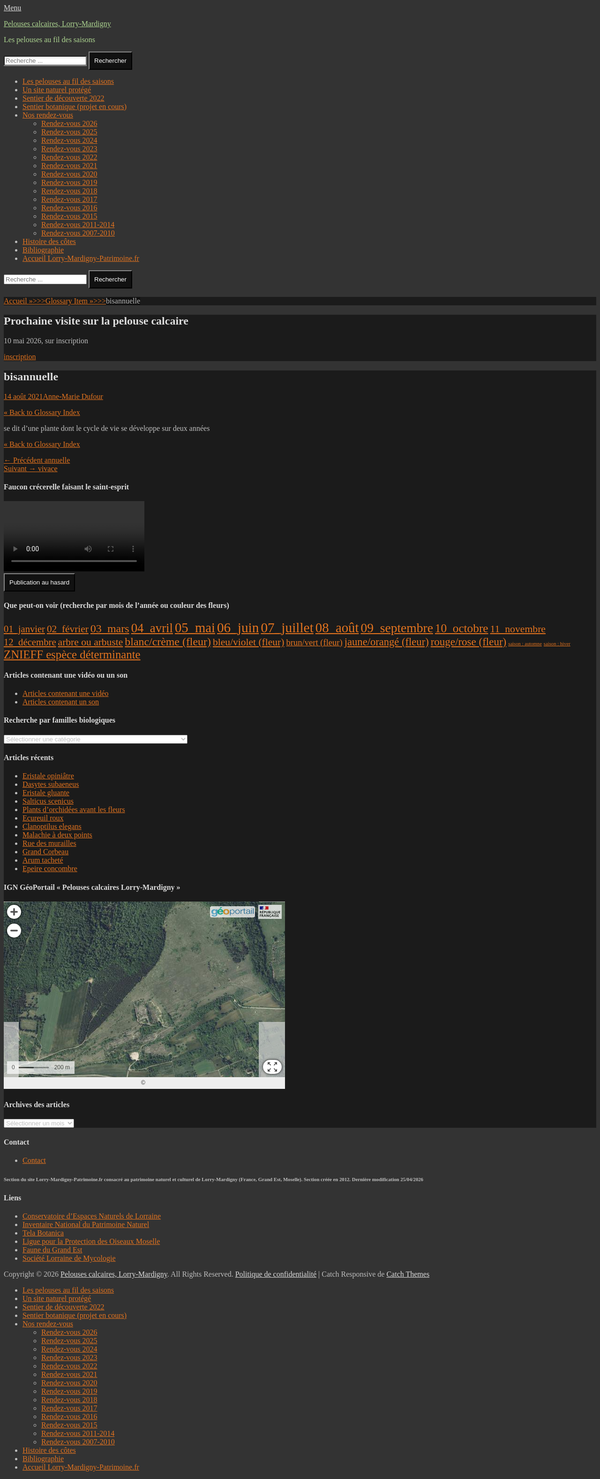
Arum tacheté (42, 860)
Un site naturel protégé (56, 90)
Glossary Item (75, 301)
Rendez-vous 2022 (69, 157)
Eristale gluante (45, 793)
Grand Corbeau (45, 852)
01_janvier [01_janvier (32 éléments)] (24, 629)
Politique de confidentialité (275, 1274)
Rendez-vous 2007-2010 (78, 233)
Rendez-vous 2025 (69, 132)
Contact (34, 1160)
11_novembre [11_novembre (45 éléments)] (518, 629)
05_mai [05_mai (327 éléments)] (195, 627)
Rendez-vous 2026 (69, 123)
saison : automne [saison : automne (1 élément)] (525, 643)
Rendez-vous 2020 (69, 174)
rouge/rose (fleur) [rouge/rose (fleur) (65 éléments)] (469, 642)
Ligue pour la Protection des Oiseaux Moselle (91, 1241)
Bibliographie (43, 250)
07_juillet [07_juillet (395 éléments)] (287, 627)
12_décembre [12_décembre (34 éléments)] (30, 642)
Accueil (24, 301)
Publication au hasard (39, 582)
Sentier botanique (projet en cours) (74, 107)
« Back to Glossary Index (42, 412)
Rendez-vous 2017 (69, 199)
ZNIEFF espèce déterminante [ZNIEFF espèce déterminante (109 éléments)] (72, 654)
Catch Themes (407, 1274)
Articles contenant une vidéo (65, 693)
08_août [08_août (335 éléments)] (337, 627)
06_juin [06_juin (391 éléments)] (238, 627)
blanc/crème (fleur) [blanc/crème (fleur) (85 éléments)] (168, 642)
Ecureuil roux (43, 818)
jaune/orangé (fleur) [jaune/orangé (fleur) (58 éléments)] (387, 642)
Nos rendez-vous (47, 115)
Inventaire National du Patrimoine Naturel (85, 1224)
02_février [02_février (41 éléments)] (68, 629)
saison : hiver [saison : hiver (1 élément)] (557, 643)
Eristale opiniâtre (48, 776)
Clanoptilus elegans (52, 826)
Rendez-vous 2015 (69, 216)
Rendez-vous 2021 (69, 166)
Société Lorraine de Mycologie (69, 1258)
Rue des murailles (49, 843)
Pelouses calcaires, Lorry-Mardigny (57, 24)
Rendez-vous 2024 (69, 140)
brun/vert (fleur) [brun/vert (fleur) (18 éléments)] (314, 642)
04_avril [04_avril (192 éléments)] (152, 628)
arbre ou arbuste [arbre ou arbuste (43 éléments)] (90, 642)
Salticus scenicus (48, 801)
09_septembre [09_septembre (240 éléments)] (396, 628)
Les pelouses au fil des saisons (68, 81)
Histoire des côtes (49, 241)
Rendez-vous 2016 (69, 208)
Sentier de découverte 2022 (63, 98)
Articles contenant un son (60, 702)
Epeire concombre (49, 869)
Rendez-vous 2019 (69, 182)
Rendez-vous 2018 (69, 191)
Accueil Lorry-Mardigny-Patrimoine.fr (80, 258)
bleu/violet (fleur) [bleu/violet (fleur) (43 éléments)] (248, 642)
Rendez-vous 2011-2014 (77, 225)
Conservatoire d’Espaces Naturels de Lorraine (91, 1216)
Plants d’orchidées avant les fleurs (73, 809)
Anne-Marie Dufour (73, 396)
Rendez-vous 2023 (69, 149)
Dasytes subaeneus (50, 784)
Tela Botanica (43, 1233)
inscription (20, 357)
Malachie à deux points (57, 835)
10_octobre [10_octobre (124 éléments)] (461, 628)
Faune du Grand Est (52, 1250)
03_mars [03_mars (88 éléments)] (109, 628)
